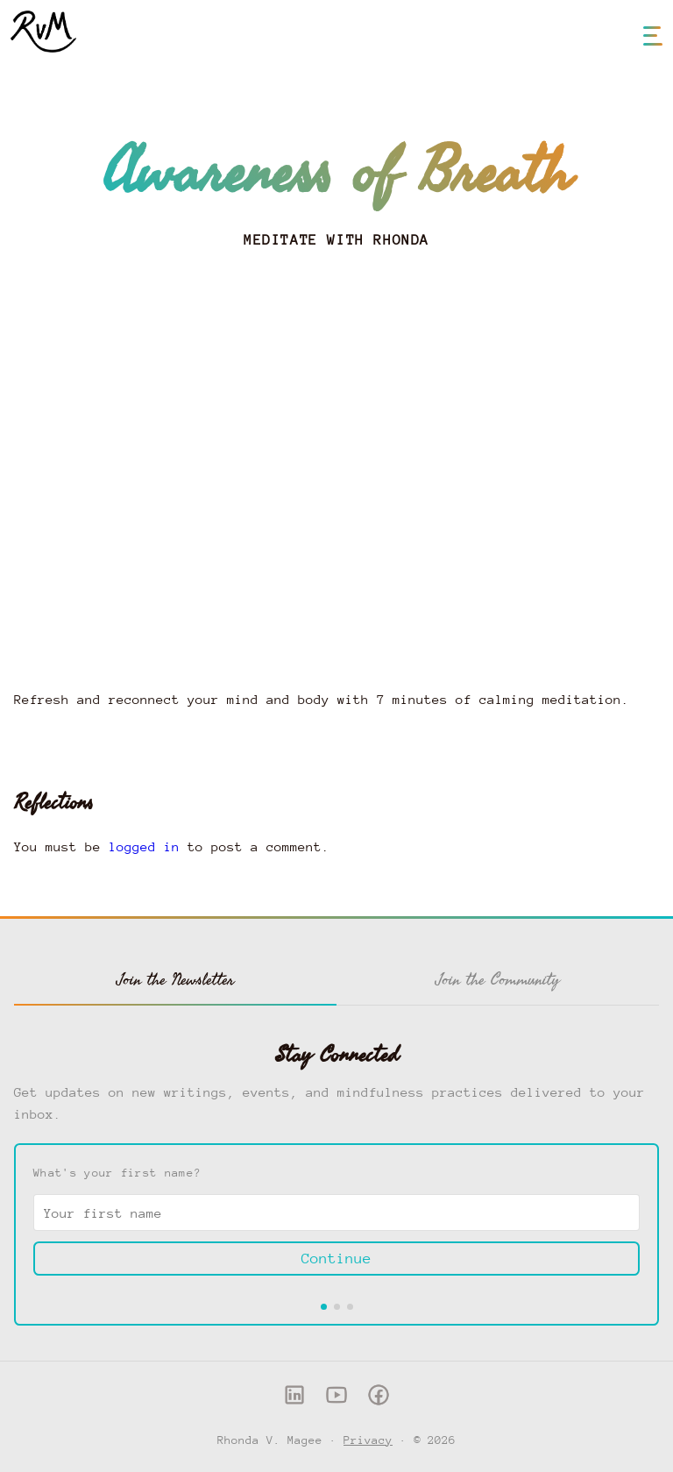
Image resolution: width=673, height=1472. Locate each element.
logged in (144, 846)
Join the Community (498, 979)
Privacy (368, 1440)
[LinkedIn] (294, 1399)
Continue (336, 1258)
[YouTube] (336, 1399)
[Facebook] (378, 1399)
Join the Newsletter (175, 979)
